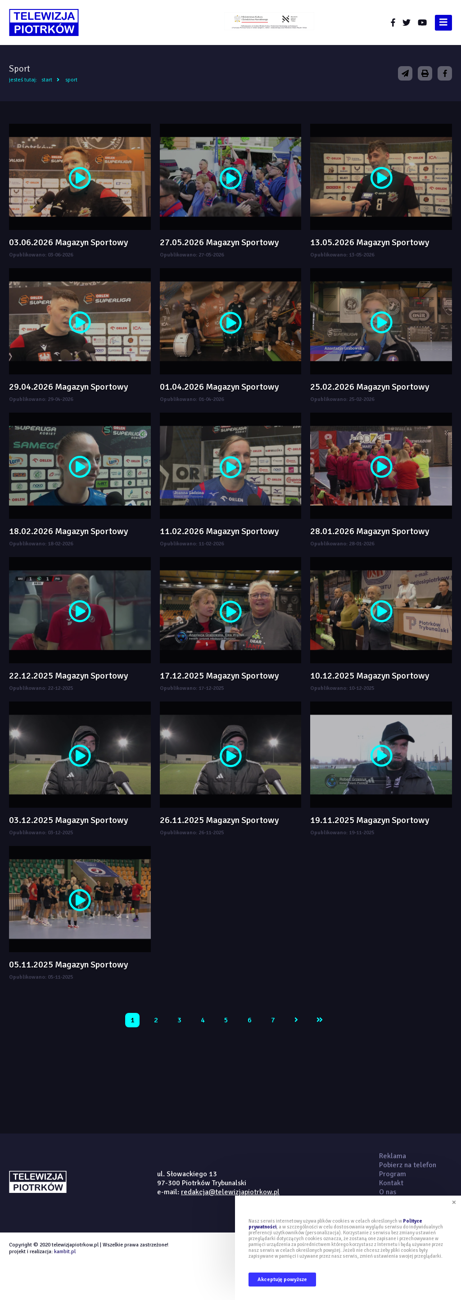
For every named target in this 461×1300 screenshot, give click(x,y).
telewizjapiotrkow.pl (44, 22)
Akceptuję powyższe (282, 1279)
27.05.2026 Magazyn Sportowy (219, 242)
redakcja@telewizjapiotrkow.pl (230, 1192)
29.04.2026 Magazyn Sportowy (68, 386)
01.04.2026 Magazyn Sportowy (219, 386)
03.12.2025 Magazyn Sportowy (68, 820)
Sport (71, 79)
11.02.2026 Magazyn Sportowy (219, 531)
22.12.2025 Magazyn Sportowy (68, 675)
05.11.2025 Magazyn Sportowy (68, 964)
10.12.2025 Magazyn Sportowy (369, 675)
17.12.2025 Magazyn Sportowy (219, 675)
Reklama (392, 1156)
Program (392, 1174)
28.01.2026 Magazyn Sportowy (369, 531)
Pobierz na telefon (407, 1165)
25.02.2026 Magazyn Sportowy (369, 386)
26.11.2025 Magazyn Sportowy (219, 820)
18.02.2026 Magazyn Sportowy (68, 531)
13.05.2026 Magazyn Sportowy (369, 242)
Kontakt (391, 1183)
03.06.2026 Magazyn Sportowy (68, 242)
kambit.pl (65, 1251)
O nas (387, 1192)
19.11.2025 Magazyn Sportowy (369, 820)
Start (46, 79)
